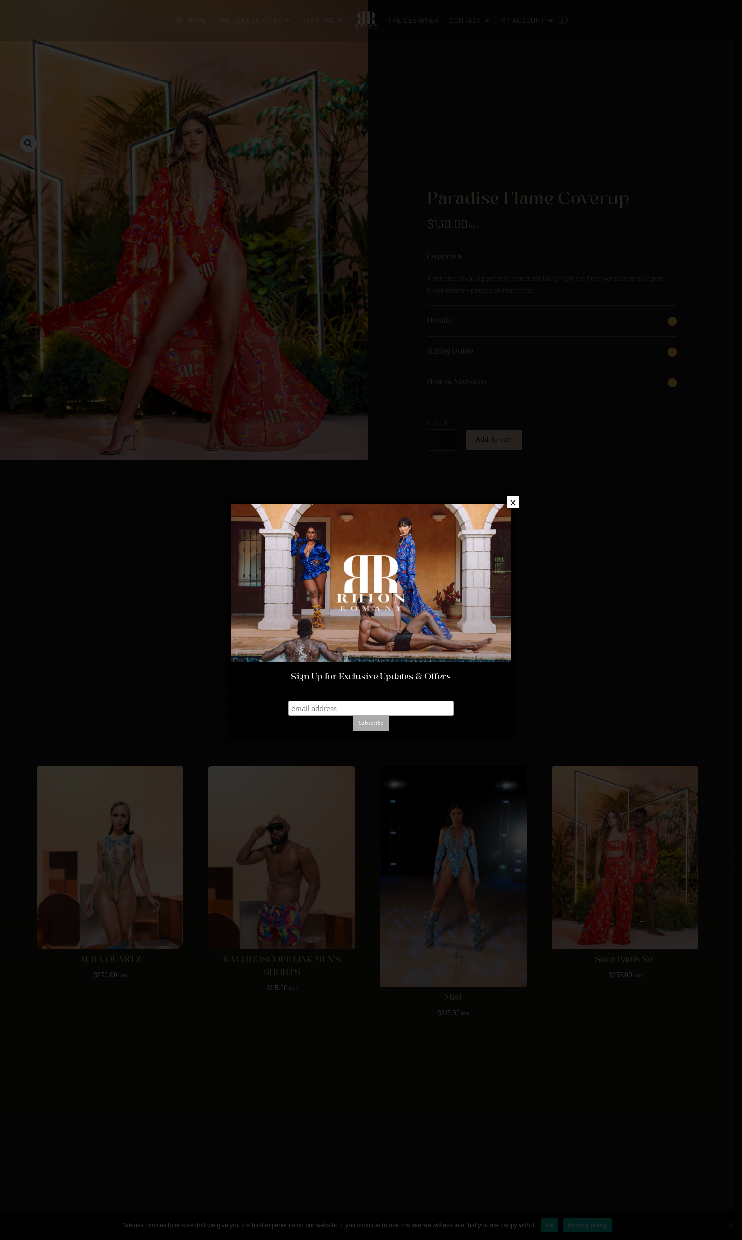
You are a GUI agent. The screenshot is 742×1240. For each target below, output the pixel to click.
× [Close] (513, 502)
